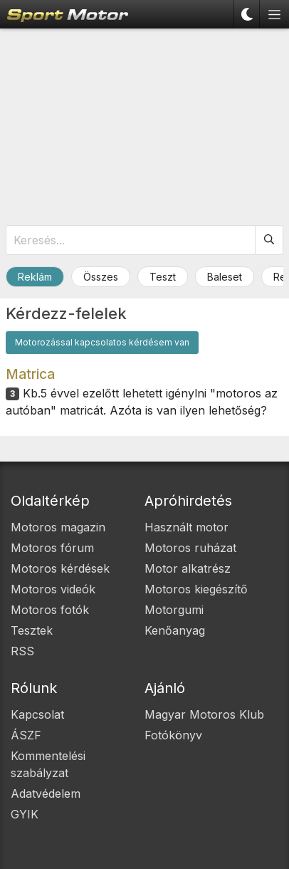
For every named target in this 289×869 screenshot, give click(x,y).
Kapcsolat (37, 714)
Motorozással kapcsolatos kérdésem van (102, 342)
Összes (100, 277)
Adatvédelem (45, 793)
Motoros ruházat (190, 548)
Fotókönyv (173, 735)
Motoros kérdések (60, 568)
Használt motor (186, 527)
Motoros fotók (50, 610)
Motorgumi (174, 610)
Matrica (30, 374)
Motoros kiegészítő (196, 589)
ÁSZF (26, 735)
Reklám (35, 277)
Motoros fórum (52, 548)
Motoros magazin (58, 527)
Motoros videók (53, 589)
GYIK (24, 814)
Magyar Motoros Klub (204, 714)
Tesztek (32, 630)
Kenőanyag (174, 630)
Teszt (162, 277)
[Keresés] (269, 240)
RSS (22, 651)
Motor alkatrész (187, 568)
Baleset (224, 277)
